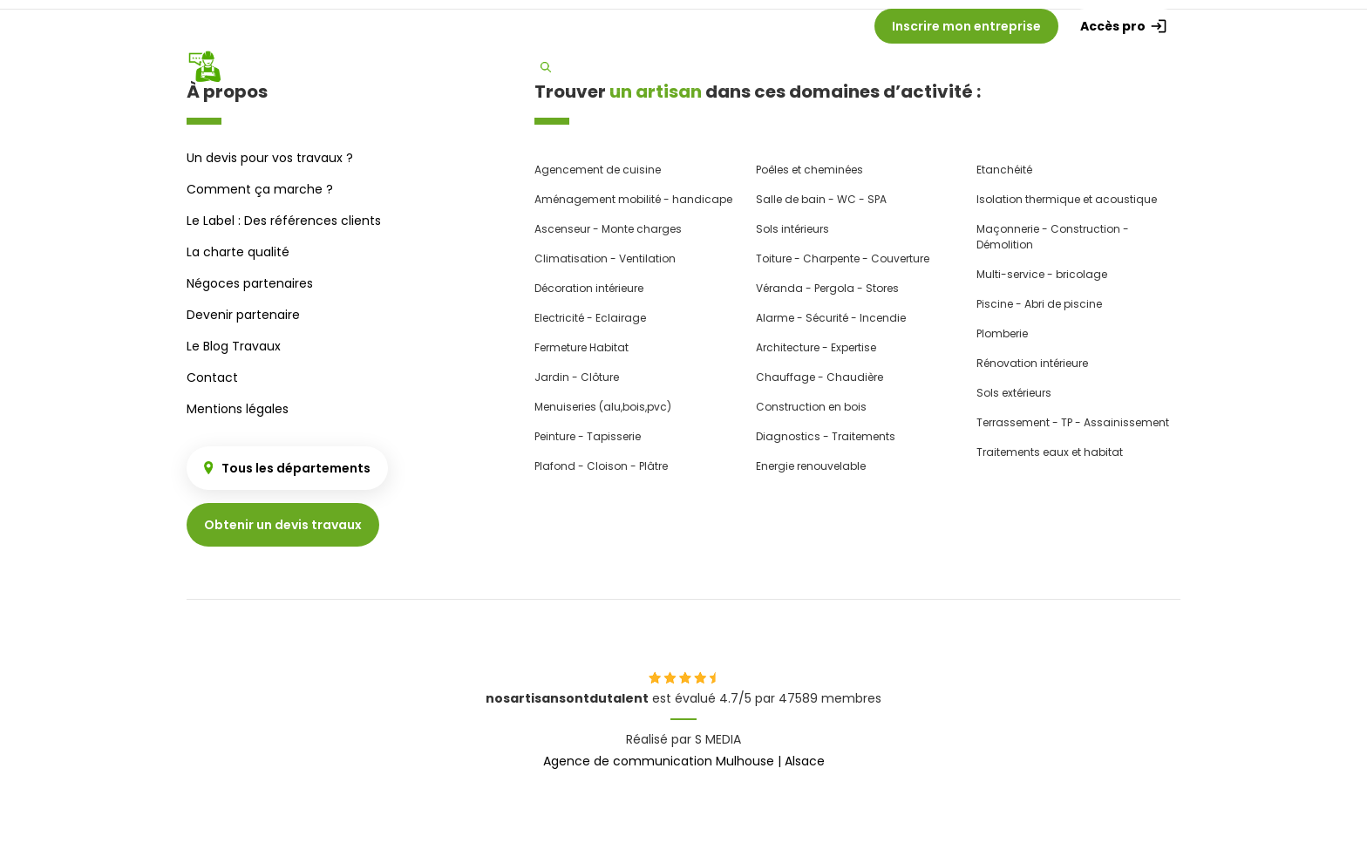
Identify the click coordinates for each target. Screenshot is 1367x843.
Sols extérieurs (1013, 392)
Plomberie (1002, 333)
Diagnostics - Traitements (825, 436)
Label (1150, 67)
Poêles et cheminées (809, 169)
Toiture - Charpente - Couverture (842, 258)
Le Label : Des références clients (284, 220)
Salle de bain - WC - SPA (821, 199)
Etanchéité (1004, 169)
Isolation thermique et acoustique (1066, 199)
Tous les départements (287, 468)
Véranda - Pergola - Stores (827, 288)
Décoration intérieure (588, 288)
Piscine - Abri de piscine (1039, 303)
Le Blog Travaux (234, 346)
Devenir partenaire (243, 314)
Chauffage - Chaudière (819, 377)
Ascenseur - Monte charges (608, 228)
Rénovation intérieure (1032, 363)
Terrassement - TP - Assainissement (1072, 422)
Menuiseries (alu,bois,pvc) (602, 406)
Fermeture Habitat (581, 347)
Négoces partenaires (250, 283)
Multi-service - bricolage (1041, 274)
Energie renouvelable (811, 466)
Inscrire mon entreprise (966, 26)
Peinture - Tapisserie (587, 436)
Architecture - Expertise (816, 347)
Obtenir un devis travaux (283, 525)
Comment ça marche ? (772, 67)
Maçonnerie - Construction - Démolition (1052, 236)
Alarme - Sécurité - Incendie (831, 317)
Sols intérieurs (792, 228)
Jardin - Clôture (576, 377)
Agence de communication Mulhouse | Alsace (684, 761)
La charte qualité (238, 252)
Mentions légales (238, 409)
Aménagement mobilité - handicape (633, 199)
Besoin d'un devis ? (931, 67)
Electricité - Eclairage (590, 317)
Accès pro (1123, 26)
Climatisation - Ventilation (605, 258)
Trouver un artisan (606, 66)
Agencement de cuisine (597, 169)
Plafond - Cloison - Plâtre (601, 466)
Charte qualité (1062, 67)
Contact (212, 377)
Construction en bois (811, 406)
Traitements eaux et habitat (1049, 452)
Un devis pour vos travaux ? (270, 158)
